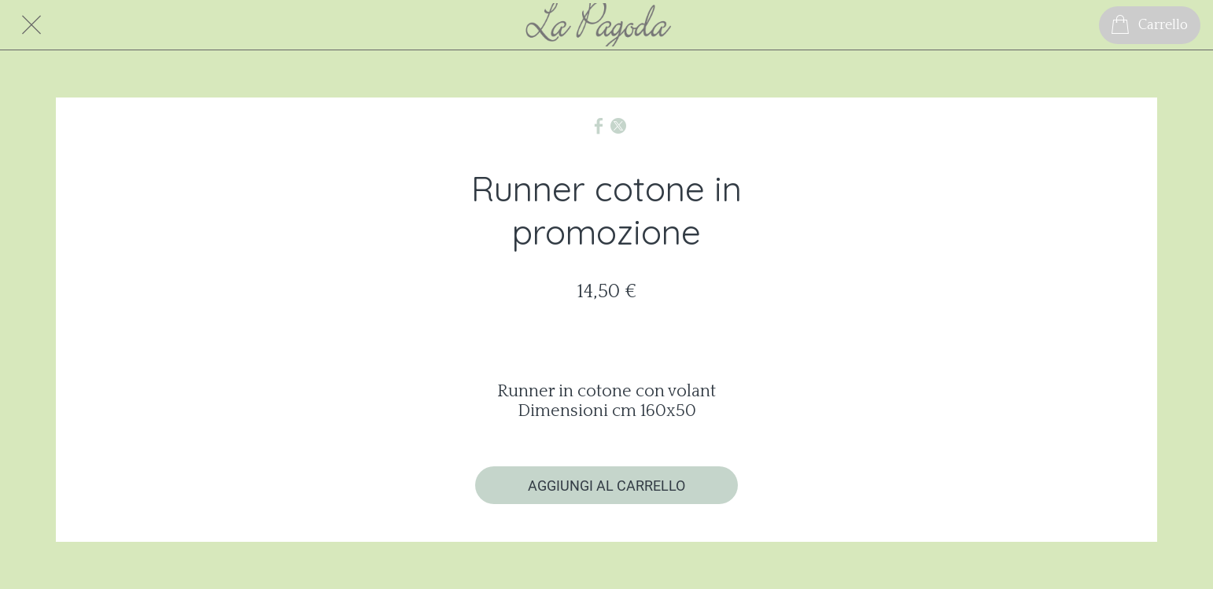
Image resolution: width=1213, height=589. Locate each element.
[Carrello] (1149, 25)
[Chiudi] (31, 25)
